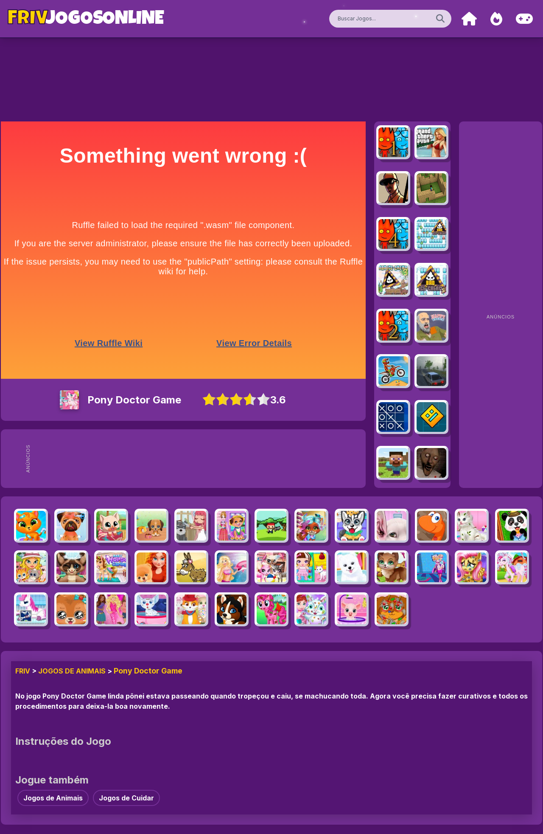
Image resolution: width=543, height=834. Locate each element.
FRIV (22, 671)
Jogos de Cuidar (126, 798)
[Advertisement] (198, 459)
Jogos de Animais (72, 671)
